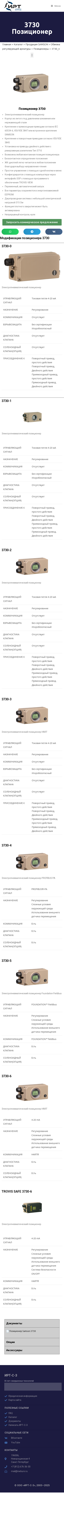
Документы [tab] (14, 1323)
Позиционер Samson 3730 (22, 1331)
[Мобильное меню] (56, 6)
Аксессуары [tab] (14, 1350)
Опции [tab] (10, 1341)
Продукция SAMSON (37, 44)
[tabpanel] (32, 1332)
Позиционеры (41, 48)
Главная (6, 44)
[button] (31, 55)
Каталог (18, 44)
